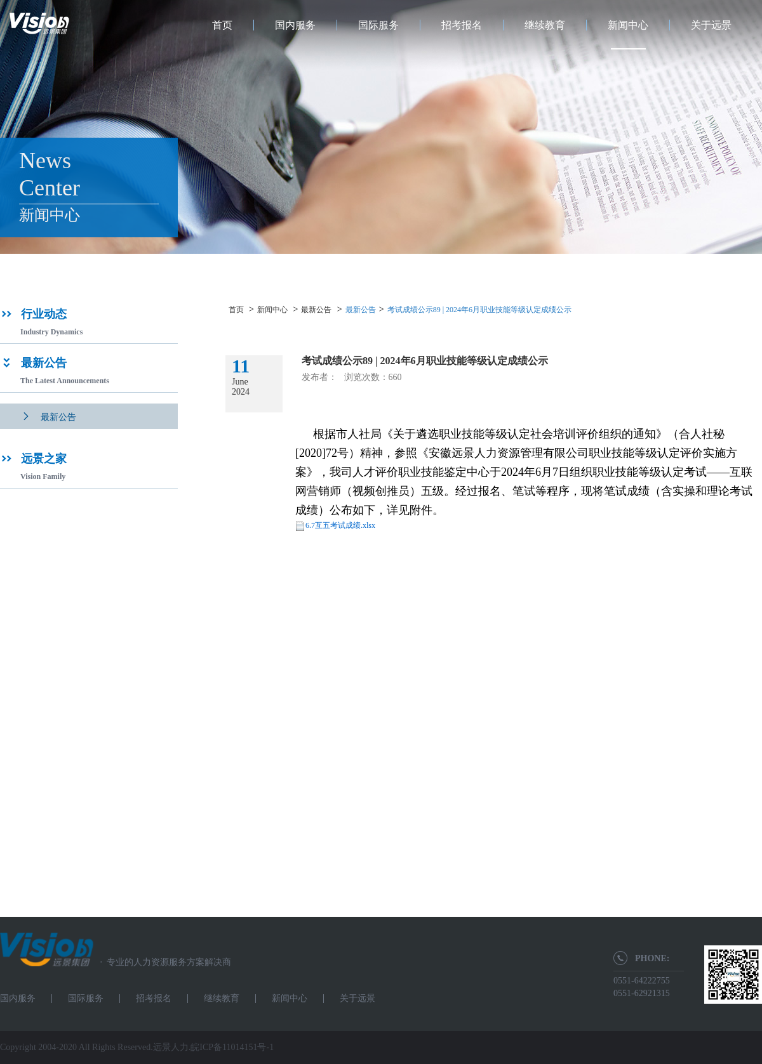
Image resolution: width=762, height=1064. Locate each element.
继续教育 (545, 25)
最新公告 (316, 309)
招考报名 (461, 25)
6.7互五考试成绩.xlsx (340, 525)
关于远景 (711, 25)
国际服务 (378, 25)
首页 (222, 25)
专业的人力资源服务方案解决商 (162, 962)
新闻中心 (628, 25)
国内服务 (295, 25)
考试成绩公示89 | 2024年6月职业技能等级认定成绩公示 (479, 309)
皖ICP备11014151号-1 (232, 1047)
